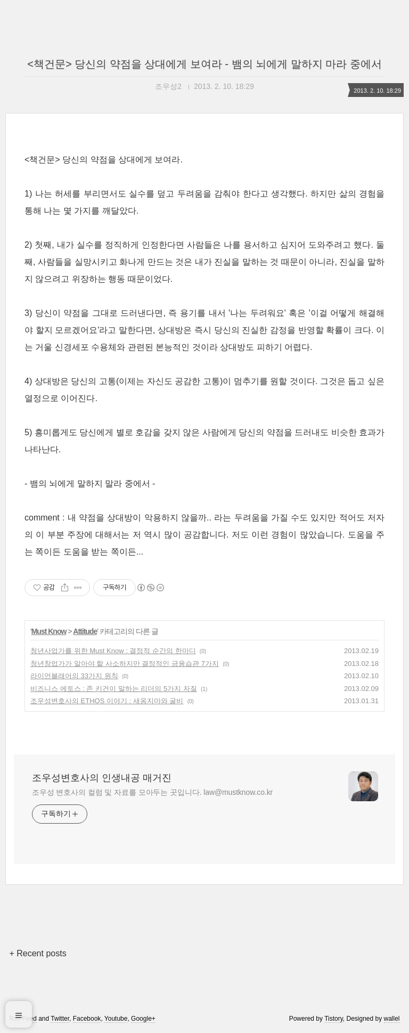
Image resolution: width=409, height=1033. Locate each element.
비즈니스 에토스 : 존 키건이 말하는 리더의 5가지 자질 (113, 689)
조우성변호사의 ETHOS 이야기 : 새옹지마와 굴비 (106, 701)
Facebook (87, 1018)
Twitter (60, 1018)
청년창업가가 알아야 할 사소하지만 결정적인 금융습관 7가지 (124, 664)
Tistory (333, 1018)
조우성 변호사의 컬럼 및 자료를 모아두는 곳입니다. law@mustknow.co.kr (152, 792)
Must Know (49, 631)
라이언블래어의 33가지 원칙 (74, 676)
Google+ (143, 1018)
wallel (392, 1018)
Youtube (116, 1018)
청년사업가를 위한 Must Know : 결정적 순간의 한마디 (113, 651)
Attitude (85, 631)
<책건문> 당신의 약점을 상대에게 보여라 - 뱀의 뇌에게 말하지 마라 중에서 (204, 64)
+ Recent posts (37, 953)
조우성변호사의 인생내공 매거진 (101, 777)
